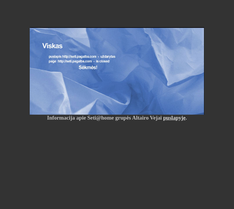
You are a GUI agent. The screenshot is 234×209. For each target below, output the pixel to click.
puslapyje (174, 118)
